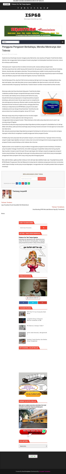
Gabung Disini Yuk (33, 297)
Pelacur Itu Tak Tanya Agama (21, 4)
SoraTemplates (26, 471)
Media (15, 54)
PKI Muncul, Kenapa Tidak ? (35, 325)
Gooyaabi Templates (44, 471)
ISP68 (33, 15)
